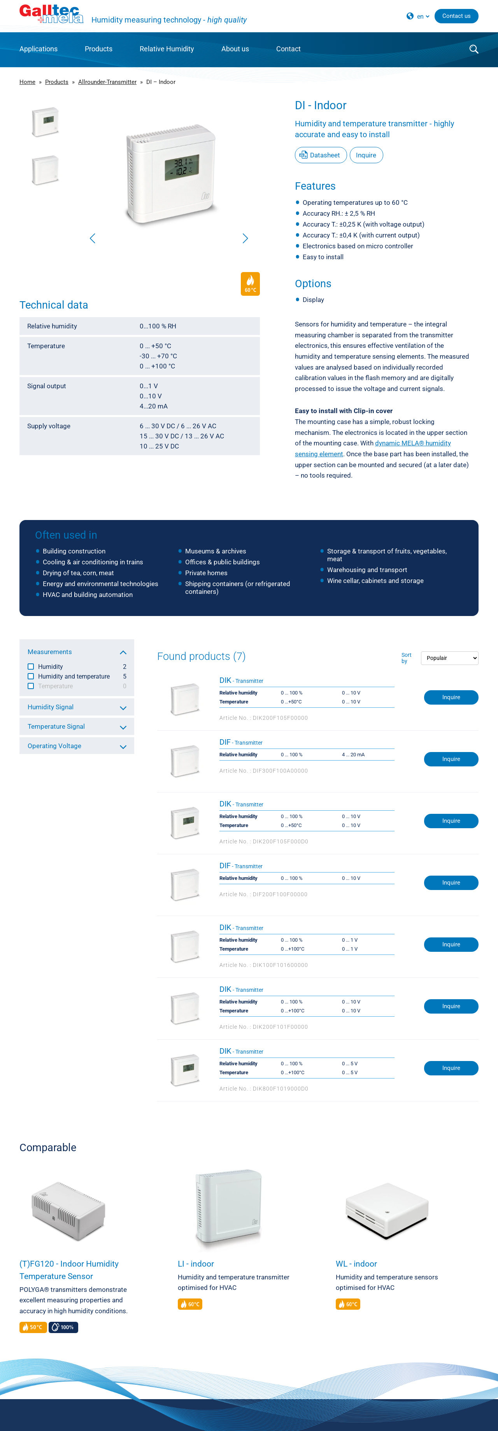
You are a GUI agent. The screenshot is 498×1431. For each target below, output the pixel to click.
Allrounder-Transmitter (107, 82)
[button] (245, 238)
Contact (288, 49)
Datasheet (325, 155)
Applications (38, 49)
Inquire (366, 155)
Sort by (407, 658)
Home (27, 82)
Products (98, 49)
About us (235, 49)
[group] (168, 173)
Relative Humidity (167, 49)
